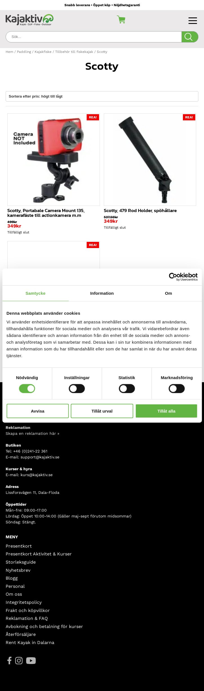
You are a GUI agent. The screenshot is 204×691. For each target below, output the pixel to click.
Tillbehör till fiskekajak (74, 52)
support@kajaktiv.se (40, 457)
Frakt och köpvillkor (28, 610)
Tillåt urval (102, 411)
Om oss (14, 594)
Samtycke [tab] (36, 293)
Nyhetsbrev (18, 570)
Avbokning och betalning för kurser (44, 626)
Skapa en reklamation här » (32, 433)
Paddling (24, 52)
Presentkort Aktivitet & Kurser (39, 554)
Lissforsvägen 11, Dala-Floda (32, 492)
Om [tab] (168, 293)
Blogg (12, 578)
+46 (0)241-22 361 (30, 451)
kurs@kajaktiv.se (37, 474)
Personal (15, 586)
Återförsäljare (21, 634)
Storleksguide (21, 562)
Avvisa (37, 411)
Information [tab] (102, 293)
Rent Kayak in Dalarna (30, 642)
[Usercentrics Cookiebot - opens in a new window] (173, 277)
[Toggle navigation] (193, 19)
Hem (9, 52)
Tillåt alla (166, 411)
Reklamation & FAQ (27, 618)
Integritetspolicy (24, 602)
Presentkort (19, 546)
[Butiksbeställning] (102, 96)
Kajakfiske (43, 52)
